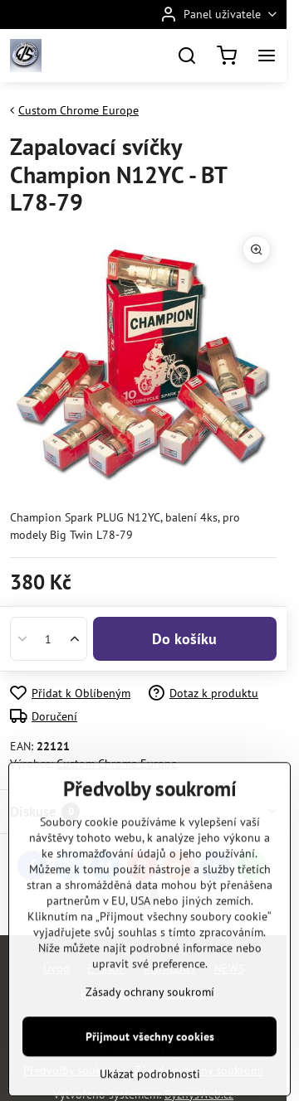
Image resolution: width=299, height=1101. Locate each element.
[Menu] (267, 55)
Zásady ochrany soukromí (150, 1056)
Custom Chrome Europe (116, 763)
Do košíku (184, 638)
